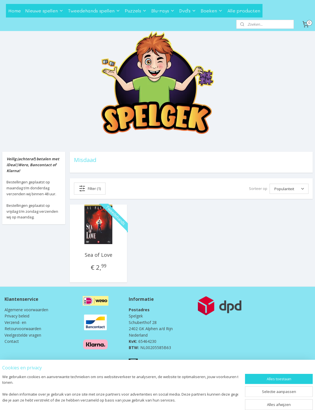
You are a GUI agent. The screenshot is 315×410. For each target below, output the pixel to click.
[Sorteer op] (289, 189)
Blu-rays (163, 11)
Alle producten (243, 11)
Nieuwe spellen (44, 11)
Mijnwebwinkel (214, 400)
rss (143, 400)
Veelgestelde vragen (23, 335)
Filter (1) (90, 188)
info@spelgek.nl (153, 361)
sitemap (132, 400)
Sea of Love (98, 254)
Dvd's (187, 11)
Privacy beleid (17, 316)
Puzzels (136, 11)
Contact (12, 341)
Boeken (212, 11)
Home (14, 11)
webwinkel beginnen (165, 400)
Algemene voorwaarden (26, 309)
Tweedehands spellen (94, 11)
